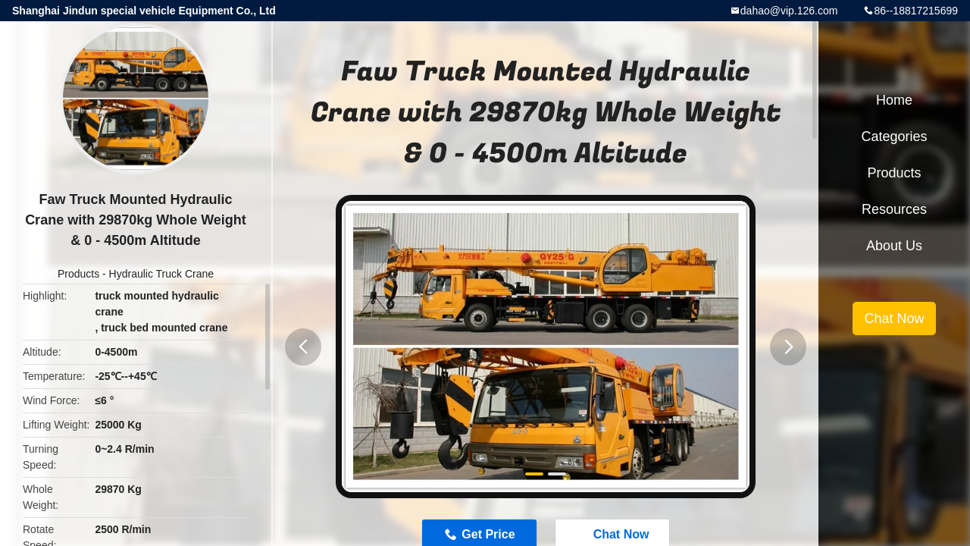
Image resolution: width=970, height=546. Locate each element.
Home (894, 100)
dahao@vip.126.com (789, 11)
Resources (894, 209)
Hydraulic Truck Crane (161, 274)
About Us (894, 245)
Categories (894, 136)
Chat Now (894, 318)
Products (78, 274)
